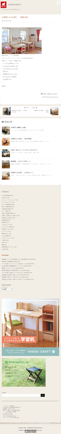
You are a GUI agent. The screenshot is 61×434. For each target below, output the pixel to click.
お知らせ (5, 198)
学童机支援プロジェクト (9, 247)
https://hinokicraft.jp (14, 417)
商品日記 (5, 222)
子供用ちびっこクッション (10, 74)
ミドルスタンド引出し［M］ (10, 66)
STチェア (5, 71)
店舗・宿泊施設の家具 (8, 213)
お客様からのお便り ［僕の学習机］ (22, 139)
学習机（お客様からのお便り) (50, 94)
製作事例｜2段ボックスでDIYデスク (11, 277)
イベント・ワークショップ (10, 200)
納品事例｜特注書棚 (7, 261)
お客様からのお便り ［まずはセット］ (22, 172)
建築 (4, 244)
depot (4, 242)
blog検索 (4, 392)
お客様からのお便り (8, 218)
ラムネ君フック (7, 79)
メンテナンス (6, 231)
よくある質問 (6, 236)
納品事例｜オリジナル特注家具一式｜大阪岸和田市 (15, 259)
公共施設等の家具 (7, 209)
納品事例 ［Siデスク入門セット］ (21, 161)
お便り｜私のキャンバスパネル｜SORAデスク (24, 150)
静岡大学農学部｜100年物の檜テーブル (12, 270)
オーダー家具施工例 (8, 204)
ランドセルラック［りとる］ (10, 69)
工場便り (5, 240)
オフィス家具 (6, 211)
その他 (5, 249)
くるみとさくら (7, 224)
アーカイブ (4, 287)
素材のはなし (6, 233)
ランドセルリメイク (8, 202)
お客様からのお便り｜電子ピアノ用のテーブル (13, 279)
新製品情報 (6, 220)
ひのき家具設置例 (7, 195)
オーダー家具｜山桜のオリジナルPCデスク (12, 272)
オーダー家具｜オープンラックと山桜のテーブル (14, 264)
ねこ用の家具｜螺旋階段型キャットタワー (12, 266)
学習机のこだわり (7, 229)
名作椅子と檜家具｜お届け (18, 127)
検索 (43, 395)
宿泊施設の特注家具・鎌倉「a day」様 (11, 275)
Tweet (3, 86)
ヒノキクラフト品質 (8, 227)
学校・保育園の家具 (8, 206)
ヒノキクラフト (54, 97)
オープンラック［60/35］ (10, 76)
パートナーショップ (8, 238)
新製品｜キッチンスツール (8, 268)
